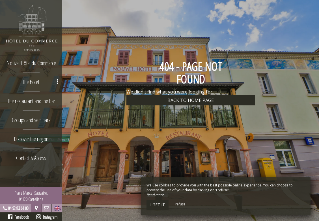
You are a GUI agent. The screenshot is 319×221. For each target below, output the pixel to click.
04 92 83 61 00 (18, 208)
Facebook (18, 217)
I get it (157, 204)
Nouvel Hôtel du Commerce (31, 63)
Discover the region (31, 139)
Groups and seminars (31, 120)
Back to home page (190, 100)
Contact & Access (31, 158)
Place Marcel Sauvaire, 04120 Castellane (31, 196)
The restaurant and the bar (31, 101)
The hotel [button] (40, 82)
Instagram (46, 217)
